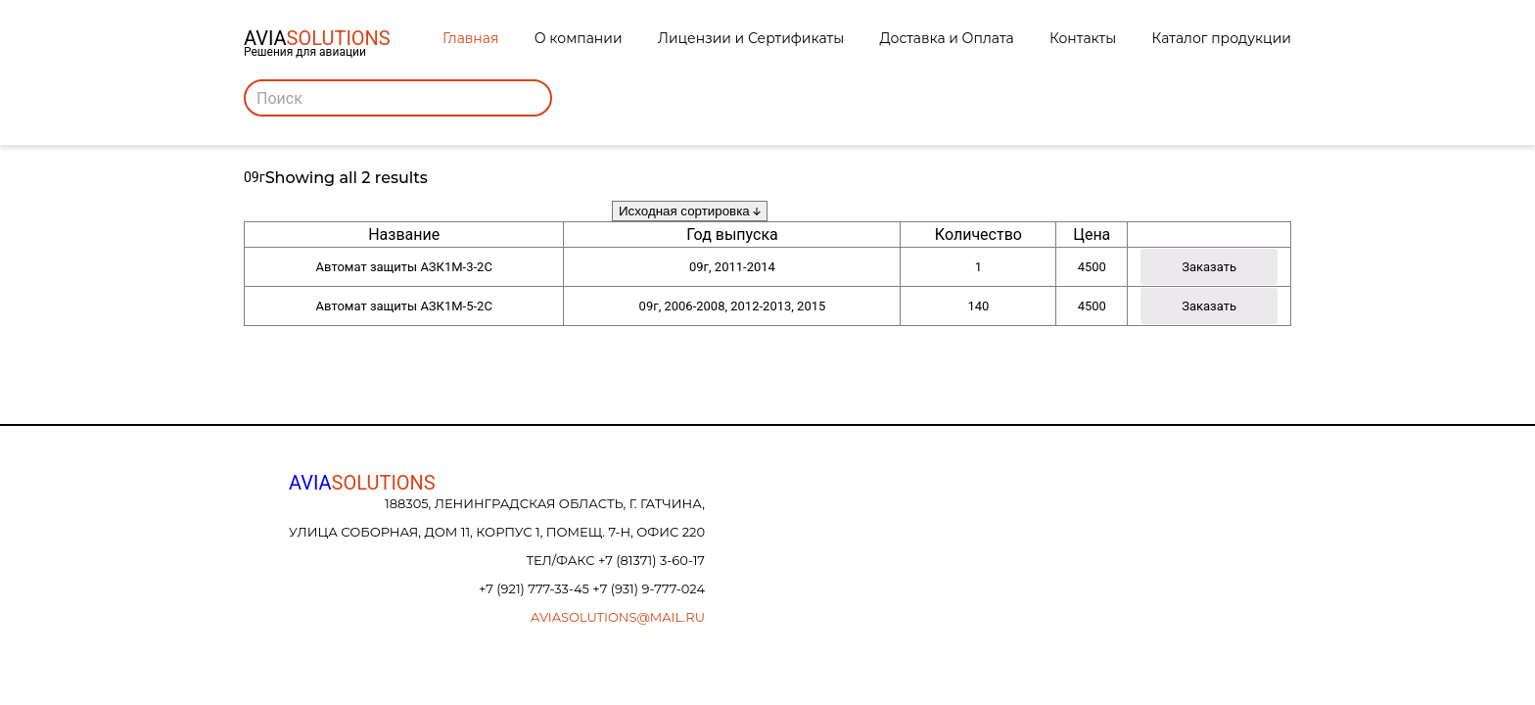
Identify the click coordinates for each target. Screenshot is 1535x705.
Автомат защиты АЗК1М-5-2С (404, 306)
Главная (470, 38)
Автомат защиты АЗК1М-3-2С (404, 266)
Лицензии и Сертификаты (751, 38)
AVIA (362, 482)
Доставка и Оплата (947, 38)
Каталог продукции (1221, 38)
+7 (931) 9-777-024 (648, 588)
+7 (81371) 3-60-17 (651, 560)
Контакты (1082, 38)
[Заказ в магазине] (690, 211)
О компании (579, 38)
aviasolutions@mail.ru (618, 617)
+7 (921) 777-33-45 (535, 588)
